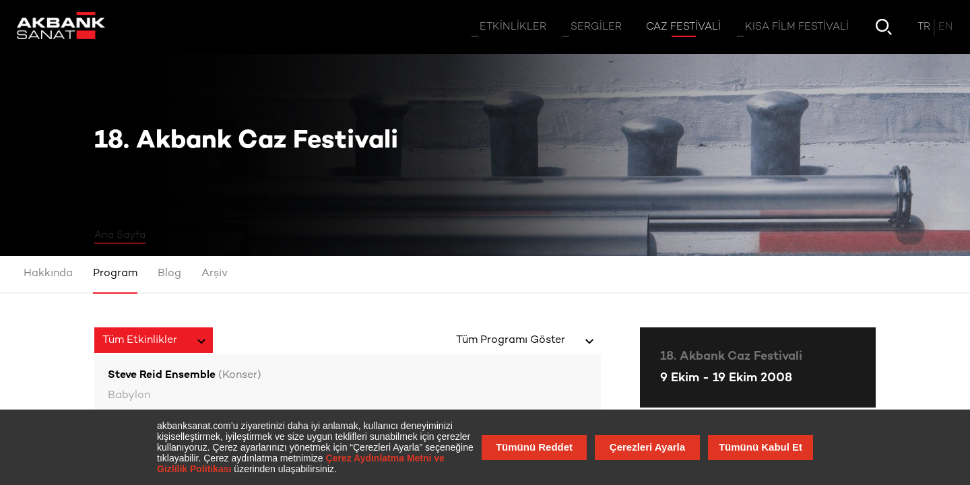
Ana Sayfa (120, 235)
